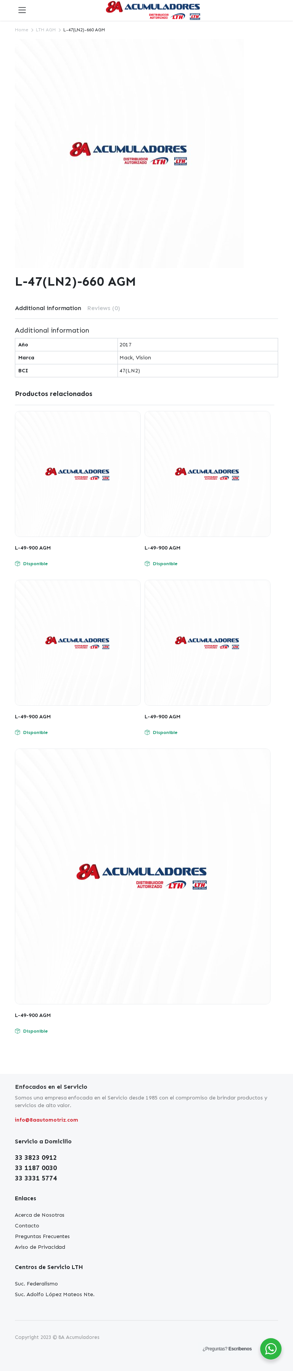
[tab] (48, 308)
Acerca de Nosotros (39, 1215)
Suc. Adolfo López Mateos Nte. (55, 1294)
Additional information (48, 308)
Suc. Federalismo (36, 1283)
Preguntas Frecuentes (42, 1236)
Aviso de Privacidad (40, 1247)
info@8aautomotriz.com (46, 1120)
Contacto (27, 1225)
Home (21, 29)
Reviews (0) (103, 308)
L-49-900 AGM (33, 548)
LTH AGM (46, 29)
